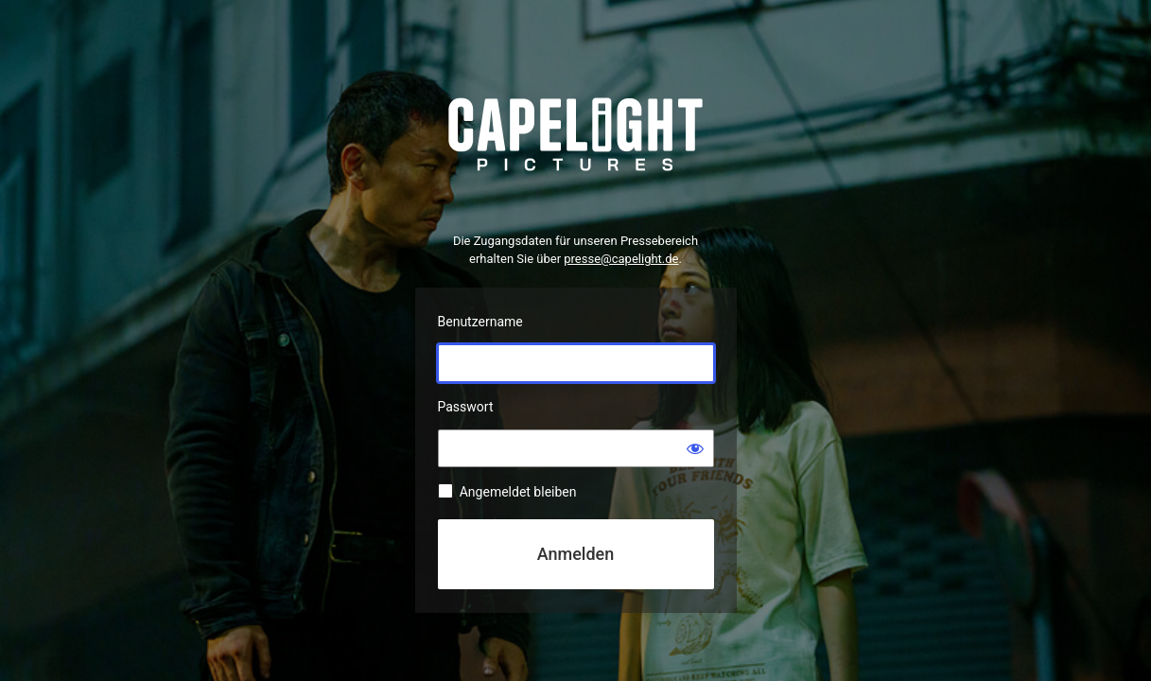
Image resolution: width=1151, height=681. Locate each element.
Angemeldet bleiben (518, 491)
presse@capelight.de (621, 259)
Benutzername (480, 321)
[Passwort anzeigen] (695, 448)
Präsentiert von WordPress (576, 135)
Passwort (466, 406)
